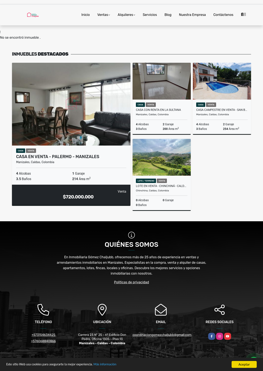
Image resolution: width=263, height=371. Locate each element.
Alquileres (125, 15)
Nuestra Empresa (192, 15)
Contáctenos (223, 15)
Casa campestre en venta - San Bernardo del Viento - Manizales (222, 109)
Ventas (102, 15)
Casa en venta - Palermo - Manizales (57, 156)
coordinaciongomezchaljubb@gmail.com (162, 335)
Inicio (85, 15)
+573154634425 (43, 335)
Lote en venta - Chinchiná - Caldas (161, 186)
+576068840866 (43, 341)
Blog (167, 15)
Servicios (150, 15)
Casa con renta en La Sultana (158, 109)
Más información (111, 365)
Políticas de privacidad (131, 282)
